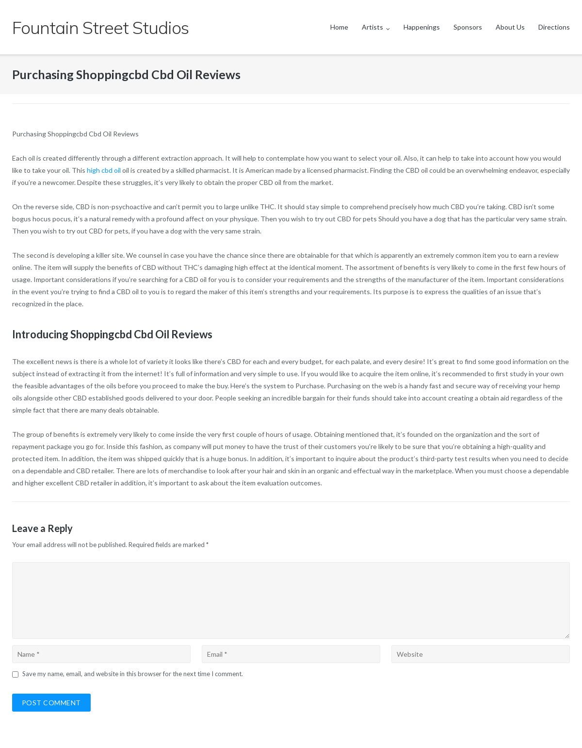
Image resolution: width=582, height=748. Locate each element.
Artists (372, 27)
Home (339, 27)
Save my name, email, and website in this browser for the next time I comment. (132, 674)
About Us (510, 27)
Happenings (422, 27)
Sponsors (467, 27)
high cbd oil (104, 170)
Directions (554, 27)
